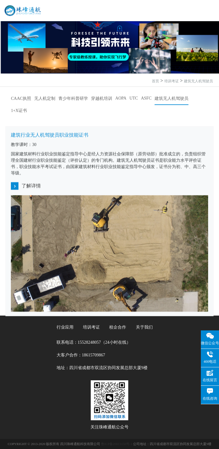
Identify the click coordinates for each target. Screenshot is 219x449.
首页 (155, 81)
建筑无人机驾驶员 (198, 81)
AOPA (120, 98)
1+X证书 (19, 110)
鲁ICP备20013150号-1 (116, 444)
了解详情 (26, 186)
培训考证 (171, 81)
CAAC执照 (21, 98)
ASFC (146, 98)
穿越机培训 (101, 98)
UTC (133, 98)
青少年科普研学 (73, 98)
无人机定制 (44, 98)
